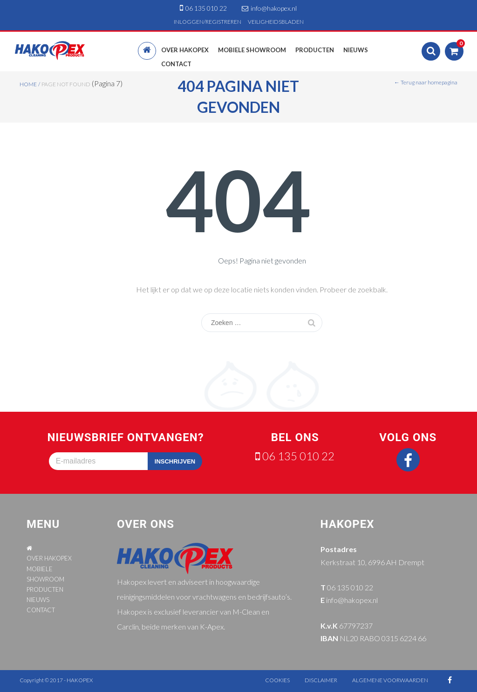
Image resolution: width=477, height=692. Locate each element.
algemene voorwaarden (390, 680)
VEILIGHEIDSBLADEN (276, 21)
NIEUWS (38, 599)
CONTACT (41, 610)
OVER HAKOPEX (49, 558)
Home (28, 84)
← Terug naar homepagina (425, 82)
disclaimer (321, 680)
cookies (277, 680)
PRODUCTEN (45, 589)
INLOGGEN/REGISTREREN (207, 21)
